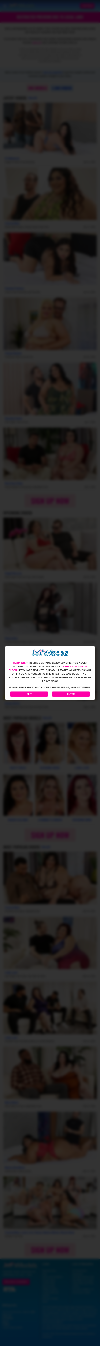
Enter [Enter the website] (71, 694)
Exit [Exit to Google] (29, 694)
